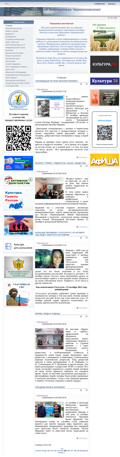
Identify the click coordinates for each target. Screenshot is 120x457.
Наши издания (11, 78)
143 (58, 451)
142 (55, 451)
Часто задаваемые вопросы (16, 67)
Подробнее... (83, 157)
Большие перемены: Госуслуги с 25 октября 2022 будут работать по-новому (59, 234)
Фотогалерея (10, 61)
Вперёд (83, 451)
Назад (44, 451)
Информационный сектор (15, 48)
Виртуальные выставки (14, 53)
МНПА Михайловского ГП (15, 45)
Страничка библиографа (15, 39)
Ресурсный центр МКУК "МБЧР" (18, 83)
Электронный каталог (14, 28)
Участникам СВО (12, 86)
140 (48, 451)
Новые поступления (13, 56)
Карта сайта (10, 69)
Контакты (111, 4)
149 (78, 451)
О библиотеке (99, 4)
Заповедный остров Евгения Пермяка (56, 81)
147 (71, 451)
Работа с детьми (12, 31)
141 (51, 451)
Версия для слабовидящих (16, 72)
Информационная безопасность (18, 75)
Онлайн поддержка (13, 64)
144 (61, 451)
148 (75, 451)
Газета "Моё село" (12, 42)
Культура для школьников (15, 80)
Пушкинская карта (12, 59)
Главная (9, 26)
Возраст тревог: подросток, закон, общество (60, 163)
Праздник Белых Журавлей (50, 387)
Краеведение (11, 37)
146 (68, 451)
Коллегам (9, 50)
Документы (10, 34)
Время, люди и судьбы (47, 314)
